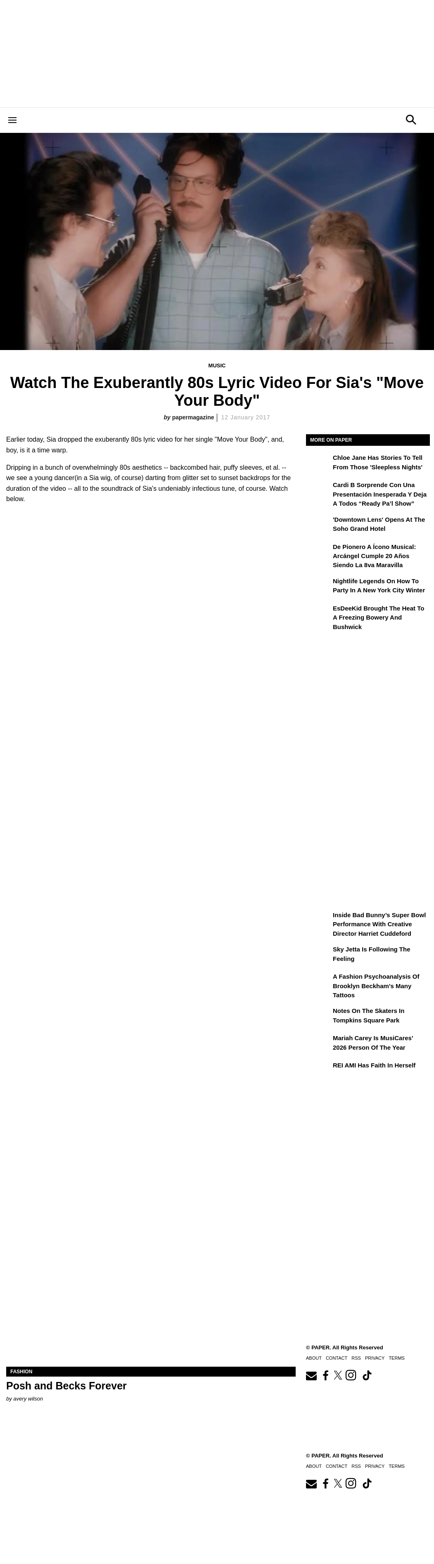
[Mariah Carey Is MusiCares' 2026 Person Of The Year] (318, 1044)
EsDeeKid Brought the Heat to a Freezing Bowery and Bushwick (378, 617)
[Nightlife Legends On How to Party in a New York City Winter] (318, 587)
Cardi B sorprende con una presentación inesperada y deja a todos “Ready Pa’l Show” (380, 494)
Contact (336, 1466)
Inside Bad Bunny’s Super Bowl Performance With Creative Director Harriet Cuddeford (379, 924)
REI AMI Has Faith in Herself (374, 1065)
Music (217, 365)
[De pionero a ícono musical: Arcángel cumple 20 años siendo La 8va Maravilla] (318, 552)
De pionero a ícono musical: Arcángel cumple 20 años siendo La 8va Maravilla (374, 556)
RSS (356, 1466)
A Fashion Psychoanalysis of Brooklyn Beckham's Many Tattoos (376, 985)
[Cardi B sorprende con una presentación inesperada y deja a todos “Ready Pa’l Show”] (318, 490)
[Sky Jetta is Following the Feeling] (318, 955)
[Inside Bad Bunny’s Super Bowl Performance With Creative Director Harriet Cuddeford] (318, 921)
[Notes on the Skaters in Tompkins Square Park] (318, 1016)
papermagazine (193, 417)
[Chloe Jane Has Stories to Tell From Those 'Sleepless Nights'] (318, 463)
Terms (397, 1466)
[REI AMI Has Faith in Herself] (318, 1071)
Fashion (21, 1372)
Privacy (374, 1466)
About (314, 1466)
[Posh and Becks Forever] (151, 1294)
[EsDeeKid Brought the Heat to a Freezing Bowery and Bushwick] (318, 614)
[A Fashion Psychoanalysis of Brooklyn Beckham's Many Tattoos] (318, 982)
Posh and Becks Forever (66, 1385)
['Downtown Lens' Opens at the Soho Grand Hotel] (318, 525)
